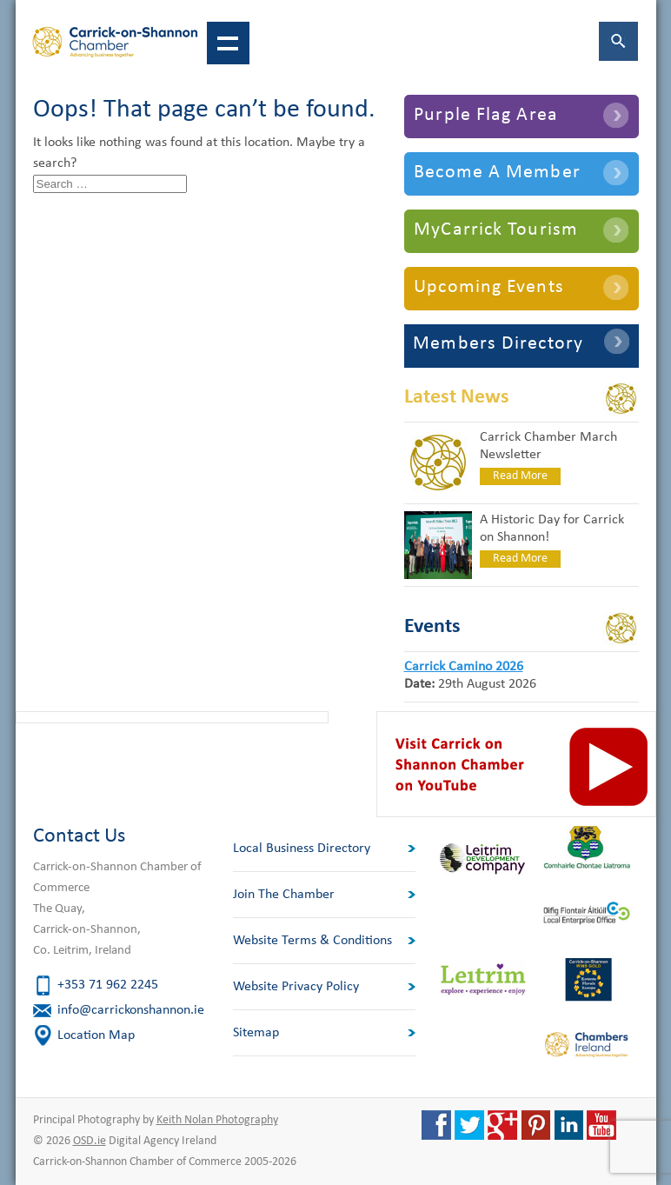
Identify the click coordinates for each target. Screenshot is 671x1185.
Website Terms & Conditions (312, 941)
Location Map (96, 1035)
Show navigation (228, 43)
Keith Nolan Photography (217, 1120)
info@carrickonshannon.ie (130, 1010)
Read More (520, 476)
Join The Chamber (284, 895)
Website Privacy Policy (296, 987)
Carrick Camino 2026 (463, 667)
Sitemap (256, 1033)
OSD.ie (89, 1141)
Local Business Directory (301, 848)
